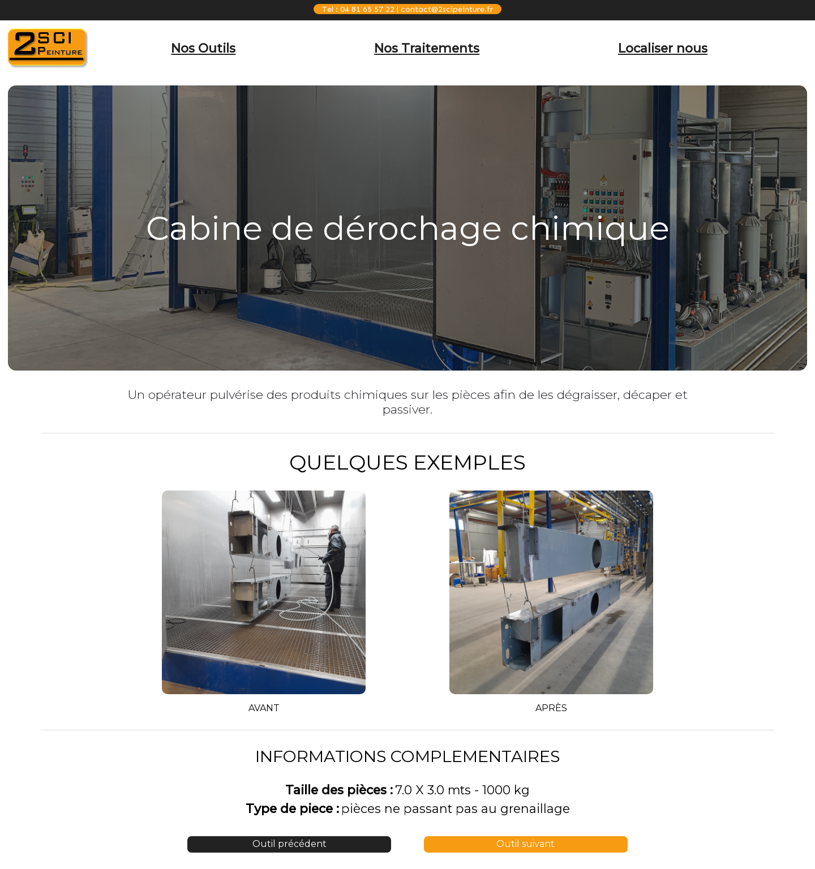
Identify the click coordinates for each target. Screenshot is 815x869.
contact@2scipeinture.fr (447, 9)
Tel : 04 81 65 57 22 (358, 9)
